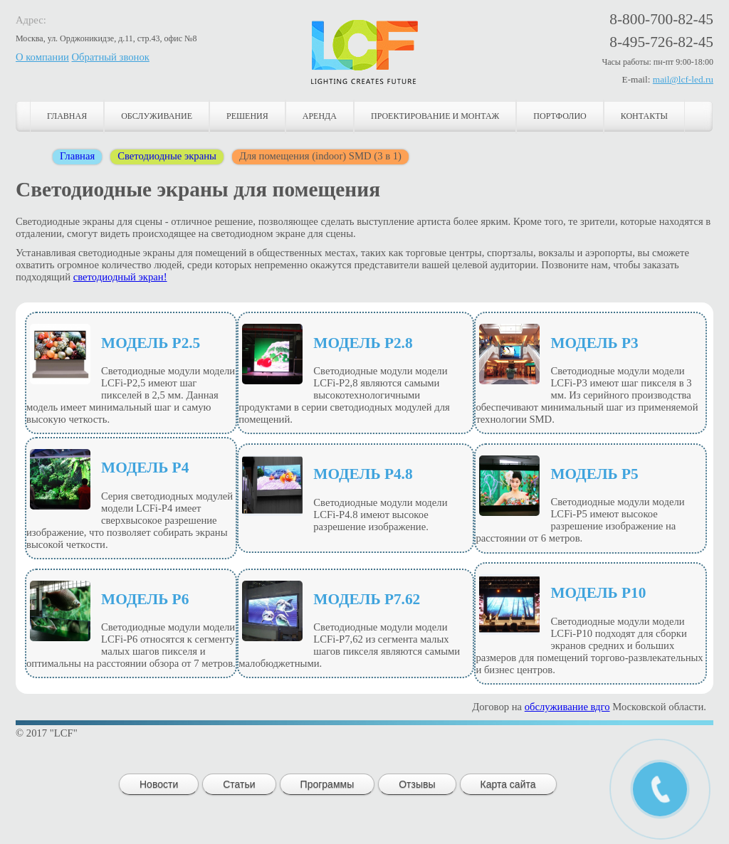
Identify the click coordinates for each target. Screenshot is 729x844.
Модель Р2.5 (150, 343)
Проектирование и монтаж (435, 116)
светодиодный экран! (120, 277)
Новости (159, 784)
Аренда (320, 116)
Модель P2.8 (362, 343)
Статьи (239, 784)
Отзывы (417, 784)
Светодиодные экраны (166, 156)
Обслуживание (156, 116)
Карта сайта (508, 784)
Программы (327, 784)
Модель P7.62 (366, 599)
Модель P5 (594, 473)
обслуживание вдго (567, 706)
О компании (42, 57)
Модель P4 (145, 467)
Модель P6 (145, 599)
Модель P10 (598, 592)
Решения (247, 116)
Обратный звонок (111, 57)
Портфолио (559, 116)
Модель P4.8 (362, 473)
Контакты (644, 116)
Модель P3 (594, 343)
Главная (67, 116)
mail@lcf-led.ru (683, 79)
